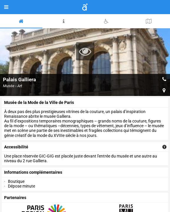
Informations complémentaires (33, 172)
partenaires (15, 197)
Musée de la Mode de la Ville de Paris (39, 102)
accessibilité (16, 147)
